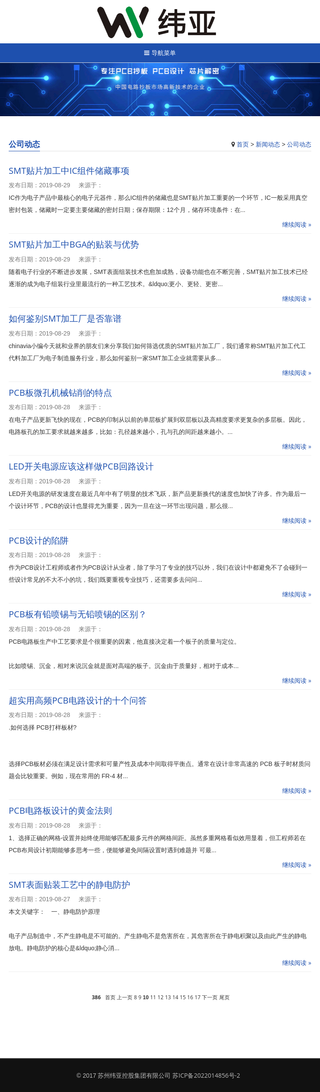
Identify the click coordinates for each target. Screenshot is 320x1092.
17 (198, 997)
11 (153, 997)
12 (161, 997)
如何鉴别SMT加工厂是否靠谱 (65, 318)
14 (175, 997)
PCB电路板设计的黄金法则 (60, 810)
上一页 (124, 997)
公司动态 (299, 144)
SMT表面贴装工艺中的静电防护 (69, 884)
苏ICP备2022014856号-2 (206, 1075)
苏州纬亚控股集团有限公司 (134, 1075)
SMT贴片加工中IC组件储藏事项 (69, 170)
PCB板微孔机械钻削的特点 (60, 392)
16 (190, 997)
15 (183, 997)
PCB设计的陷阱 (39, 540)
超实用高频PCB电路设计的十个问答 (78, 700)
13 (168, 997)
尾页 (224, 997)
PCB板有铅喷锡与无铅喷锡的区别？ (78, 614)
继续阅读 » (296, 224)
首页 (243, 144)
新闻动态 (268, 144)
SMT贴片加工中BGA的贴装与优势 (74, 244)
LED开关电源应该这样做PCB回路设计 (81, 466)
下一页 (210, 997)
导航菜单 (160, 53)
